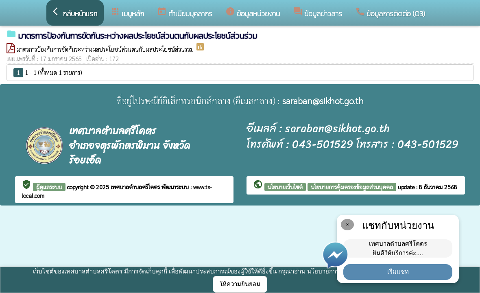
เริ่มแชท (398, 271)
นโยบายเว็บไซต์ (285, 186)
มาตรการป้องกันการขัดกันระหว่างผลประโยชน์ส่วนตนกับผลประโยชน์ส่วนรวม (106, 49)
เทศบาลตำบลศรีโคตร (136, 186)
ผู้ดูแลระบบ (49, 186)
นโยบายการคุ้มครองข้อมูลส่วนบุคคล (352, 186)
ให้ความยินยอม (240, 283)
